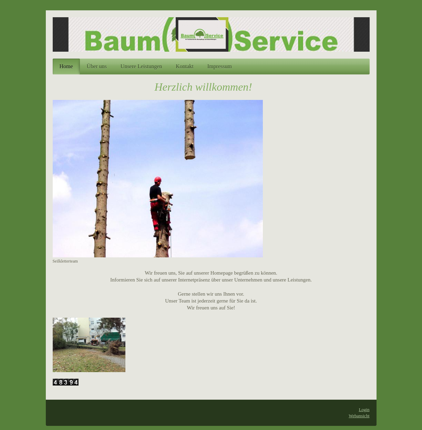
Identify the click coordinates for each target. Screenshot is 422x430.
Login (364, 409)
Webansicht (359, 415)
